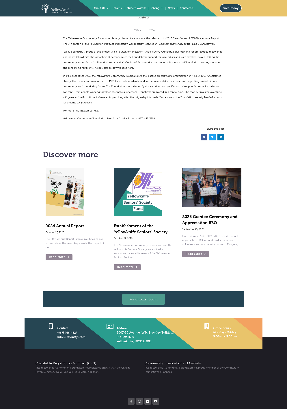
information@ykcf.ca (71, 337)
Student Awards (136, 8)
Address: (122, 328)
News (171, 8)
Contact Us (186, 8)
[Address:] (110, 326)
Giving (157, 8)
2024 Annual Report (65, 225)
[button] (204, 137)
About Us (101, 8)
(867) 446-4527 (67, 332)
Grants (117, 8)
